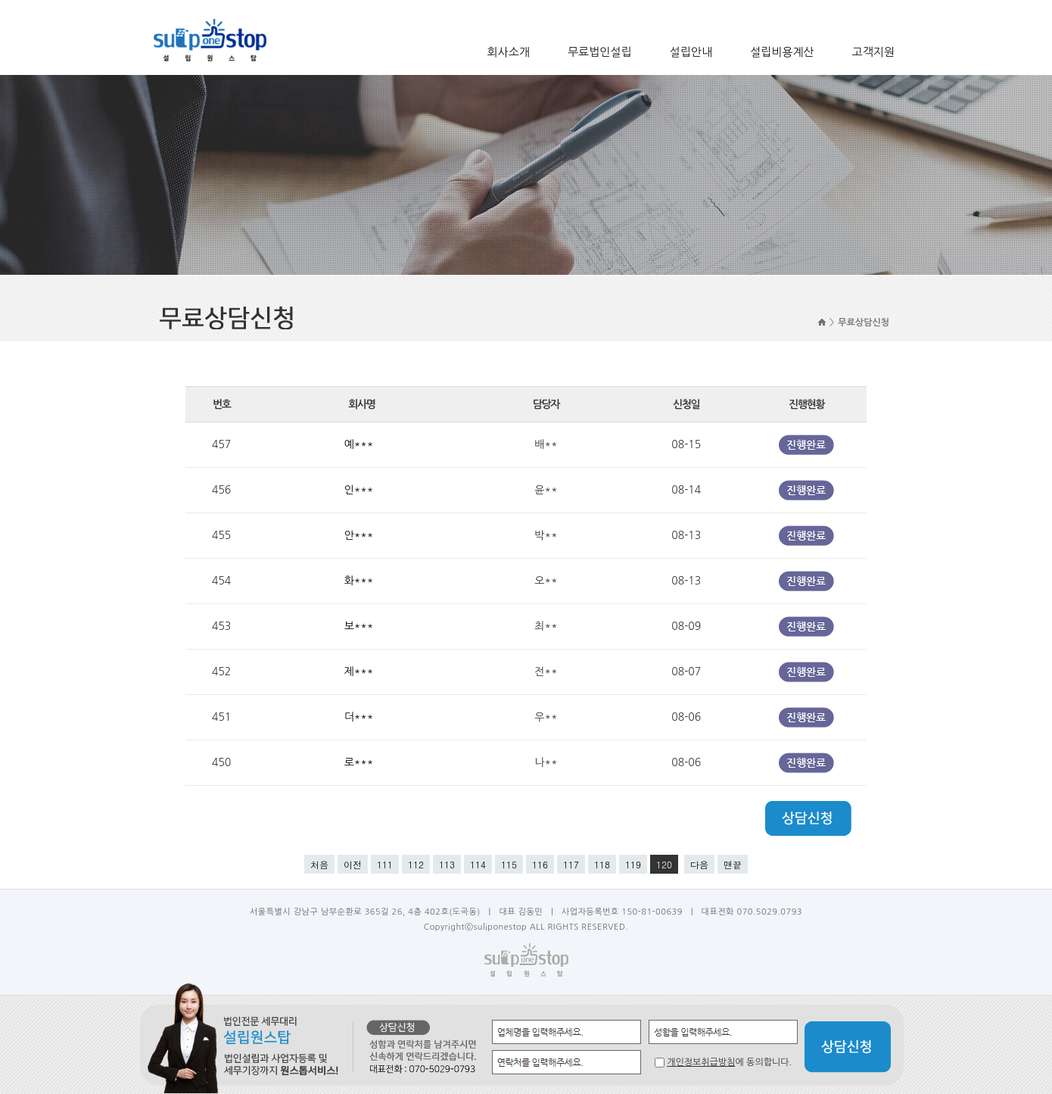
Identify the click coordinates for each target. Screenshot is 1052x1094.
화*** (360, 580)
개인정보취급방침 (701, 1062)
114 (478, 864)
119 (633, 864)
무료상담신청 (863, 322)
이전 (353, 864)
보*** (360, 626)
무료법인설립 (600, 52)
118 (602, 864)
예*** (360, 444)
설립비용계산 (782, 52)
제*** (360, 671)
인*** (360, 490)
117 (571, 864)
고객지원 (873, 52)
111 (385, 864)
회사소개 (508, 52)
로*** (360, 762)
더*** (360, 717)
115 (509, 864)
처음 (319, 864)
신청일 (686, 404)
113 (447, 864)
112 (416, 864)
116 (540, 864)
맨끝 (733, 864)
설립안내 (691, 52)
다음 (699, 864)
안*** (360, 535)
